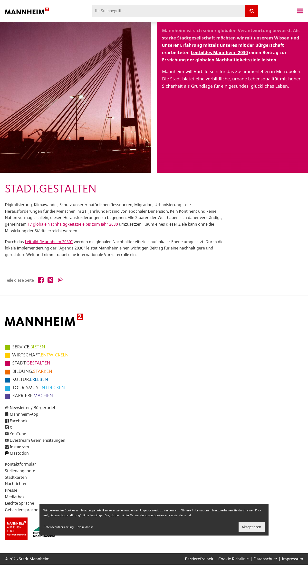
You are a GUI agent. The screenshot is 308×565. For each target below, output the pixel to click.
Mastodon (19, 453)
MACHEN (32, 395)
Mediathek (15, 496)
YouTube (18, 433)
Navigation (300, 11)
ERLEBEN (30, 379)
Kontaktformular (20, 464)
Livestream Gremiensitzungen (37, 440)
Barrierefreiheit (199, 559)
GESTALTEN (31, 363)
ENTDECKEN (38, 387)
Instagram (19, 447)
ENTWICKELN (40, 355)
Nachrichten (16, 483)
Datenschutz (265, 559)
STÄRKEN (32, 371)
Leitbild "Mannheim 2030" (49, 241)
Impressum (292, 559)
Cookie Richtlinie (233, 559)
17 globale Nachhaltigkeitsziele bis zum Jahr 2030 (73, 224)
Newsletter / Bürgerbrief (32, 407)
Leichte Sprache (19, 503)
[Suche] (251, 11)
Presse (11, 490)
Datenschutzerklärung (58, 527)
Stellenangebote (20, 470)
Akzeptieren (251, 527)
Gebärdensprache (21, 509)
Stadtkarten (16, 477)
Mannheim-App (24, 414)
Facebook (19, 420)
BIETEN (28, 347)
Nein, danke (85, 527)
